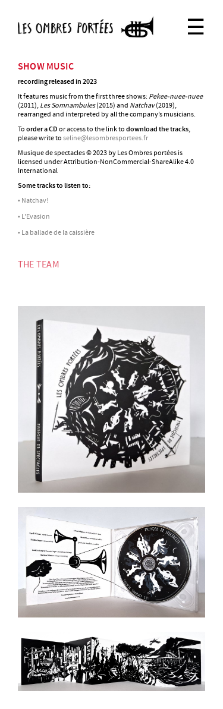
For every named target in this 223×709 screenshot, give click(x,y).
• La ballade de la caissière (56, 232)
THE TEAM (38, 264)
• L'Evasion (34, 216)
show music (46, 67)
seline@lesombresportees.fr (105, 138)
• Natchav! (33, 200)
